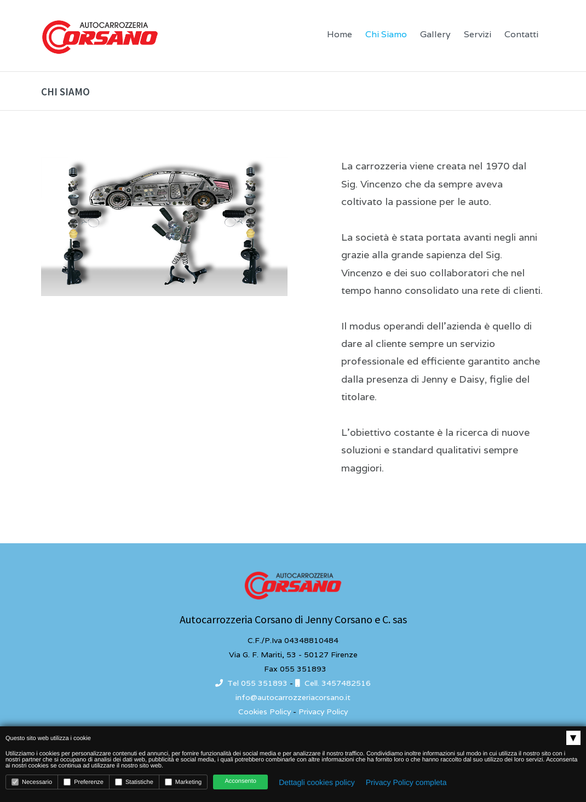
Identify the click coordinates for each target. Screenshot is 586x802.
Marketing (183, 782)
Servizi (477, 34)
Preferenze (84, 782)
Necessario (32, 782)
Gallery (435, 34)
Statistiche (134, 782)
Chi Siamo (386, 34)
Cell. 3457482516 (333, 683)
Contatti (521, 34)
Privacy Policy (323, 711)
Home (339, 34)
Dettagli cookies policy (317, 782)
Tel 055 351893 (251, 683)
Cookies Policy (264, 711)
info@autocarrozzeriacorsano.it (293, 697)
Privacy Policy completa (406, 782)
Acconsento (240, 781)
